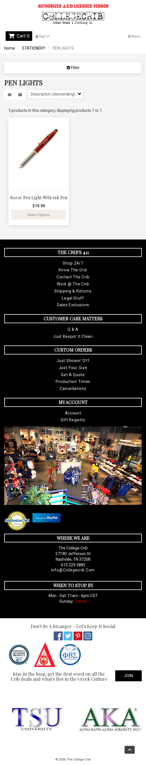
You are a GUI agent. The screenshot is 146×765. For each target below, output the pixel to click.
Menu (134, 36)
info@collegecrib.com (73, 570)
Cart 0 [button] (18, 36)
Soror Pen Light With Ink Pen (38, 197)
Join (128, 675)
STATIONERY (33, 48)
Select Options (38, 215)
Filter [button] (75, 67)
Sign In (42, 36)
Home (9, 48)
